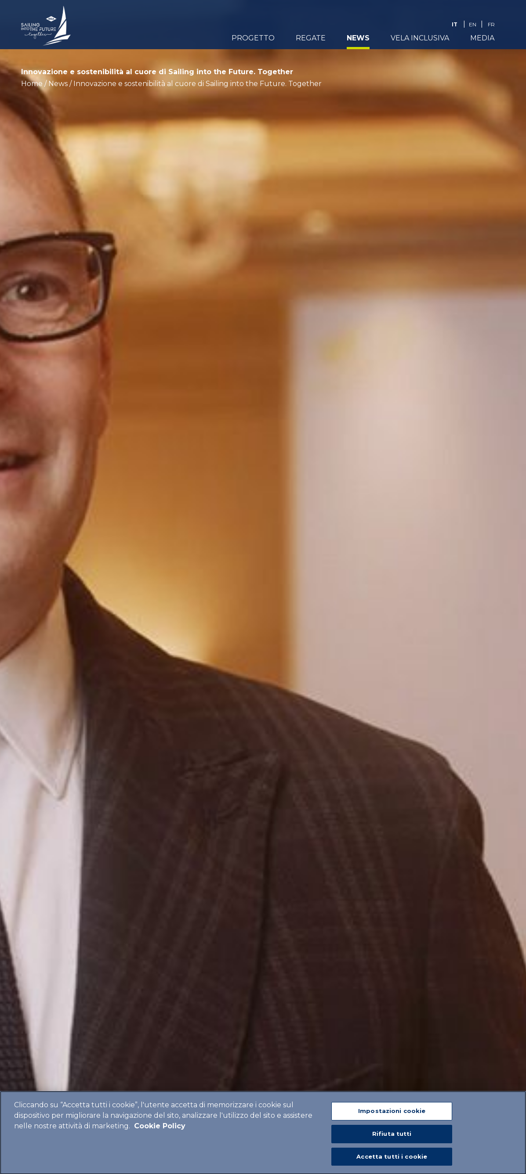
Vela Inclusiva (420, 38)
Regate (311, 38)
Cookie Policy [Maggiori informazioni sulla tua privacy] (159, 1128)
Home (32, 83)
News (358, 38)
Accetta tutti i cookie (391, 1159)
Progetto (253, 38)
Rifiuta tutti (392, 1136)
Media (482, 38)
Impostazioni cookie (391, 1113)
